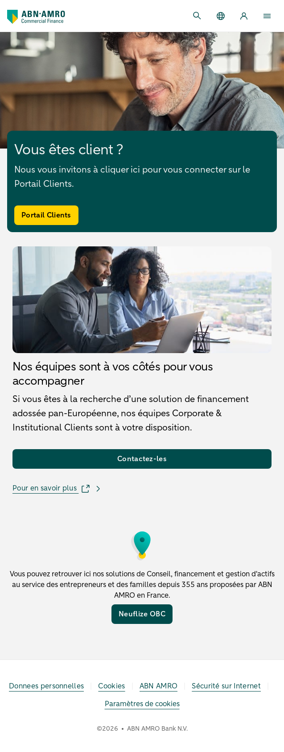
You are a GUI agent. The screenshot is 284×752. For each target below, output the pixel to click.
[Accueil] (36, 17)
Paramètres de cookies (142, 704)
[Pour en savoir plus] (57, 488)
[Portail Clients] (46, 215)
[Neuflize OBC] (142, 614)
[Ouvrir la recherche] (197, 16)
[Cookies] (111, 686)
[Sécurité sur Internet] (226, 686)
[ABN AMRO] (159, 686)
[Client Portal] (244, 16)
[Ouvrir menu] (267, 16)
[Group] (220, 16)
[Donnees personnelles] (46, 686)
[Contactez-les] (142, 459)
